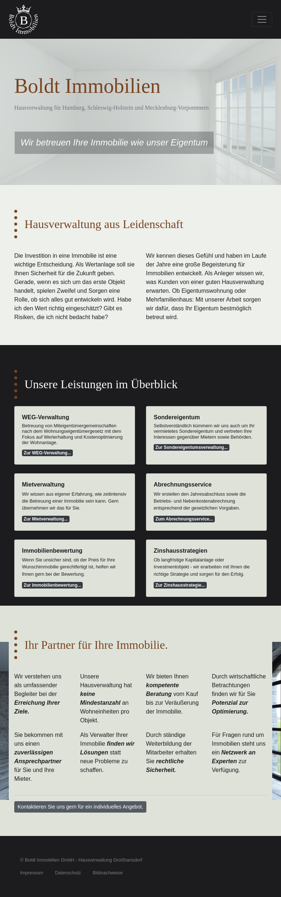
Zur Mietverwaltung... (46, 519)
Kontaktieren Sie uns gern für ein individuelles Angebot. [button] (80, 807)
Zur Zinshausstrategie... (180, 585)
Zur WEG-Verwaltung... (47, 452)
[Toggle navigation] (262, 19)
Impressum (31, 872)
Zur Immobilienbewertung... (52, 585)
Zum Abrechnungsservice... (184, 519)
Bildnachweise (108, 872)
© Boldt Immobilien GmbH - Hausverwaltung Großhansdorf (81, 860)
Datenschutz (68, 872)
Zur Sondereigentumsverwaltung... (192, 447)
